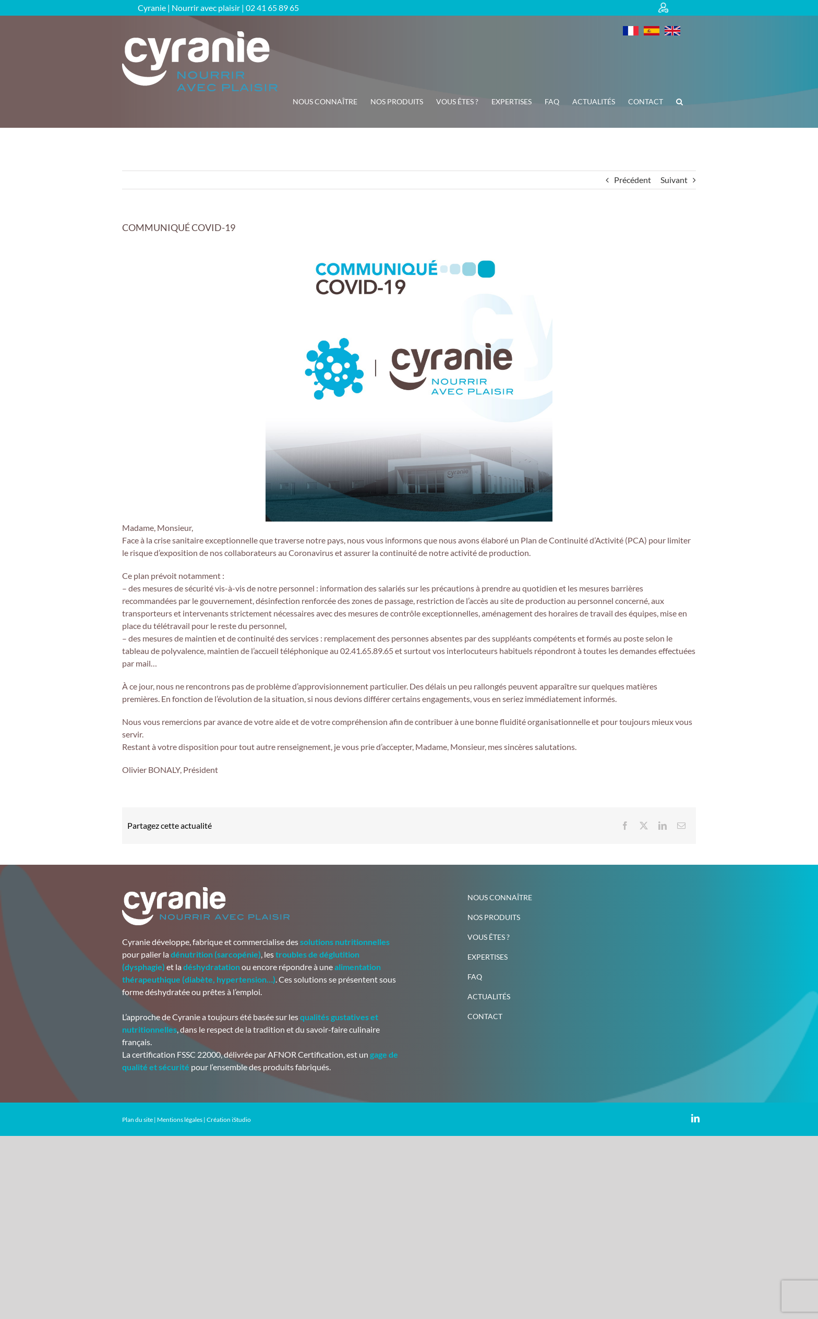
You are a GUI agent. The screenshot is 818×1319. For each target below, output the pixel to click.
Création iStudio (229, 1119)
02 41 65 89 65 (272, 8)
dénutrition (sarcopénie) (216, 954)
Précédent (632, 180)
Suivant (674, 180)
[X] (643, 825)
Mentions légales (179, 1119)
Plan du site (137, 1119)
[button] (679, 101)
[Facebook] (625, 825)
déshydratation (211, 967)
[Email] (681, 825)
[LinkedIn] (662, 825)
